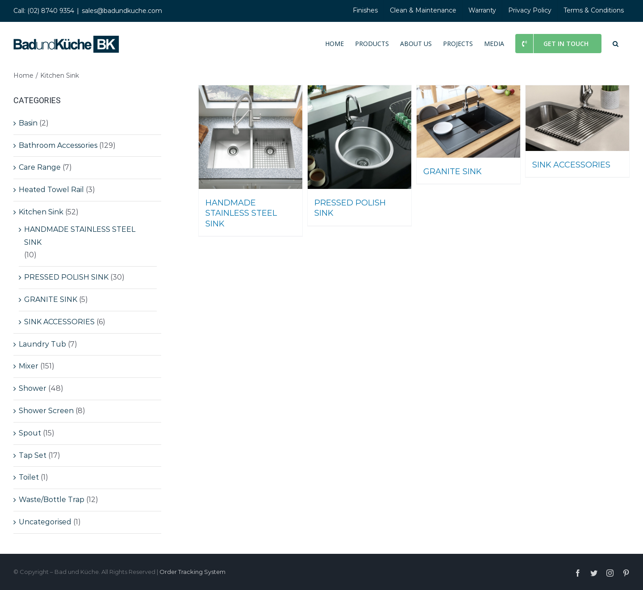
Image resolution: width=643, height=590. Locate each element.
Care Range (40, 167)
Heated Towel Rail (51, 189)
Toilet (29, 477)
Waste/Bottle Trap (51, 499)
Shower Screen (46, 410)
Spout (30, 433)
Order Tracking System (192, 571)
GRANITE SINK (50, 299)
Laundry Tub (42, 344)
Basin (28, 123)
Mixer (28, 366)
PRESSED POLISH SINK (66, 277)
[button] (615, 43)
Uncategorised (45, 522)
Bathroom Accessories (58, 145)
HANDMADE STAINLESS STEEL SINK (79, 236)
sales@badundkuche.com (122, 11)
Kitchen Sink (41, 212)
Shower (32, 388)
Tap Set (32, 455)
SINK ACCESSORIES (59, 322)
